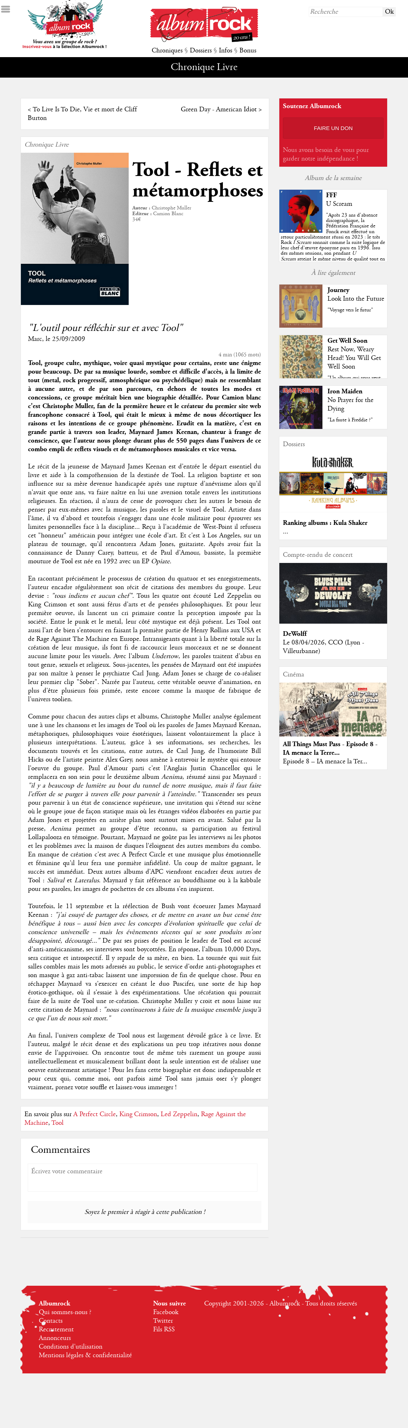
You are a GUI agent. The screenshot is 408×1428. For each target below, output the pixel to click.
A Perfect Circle (94, 1114)
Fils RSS (164, 1329)
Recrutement (56, 1329)
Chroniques (167, 50)
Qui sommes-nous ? (65, 1312)
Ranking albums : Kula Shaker (325, 523)
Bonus (247, 50)
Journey (338, 290)
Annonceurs (55, 1338)
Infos (225, 50)
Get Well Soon (347, 341)
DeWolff (295, 634)
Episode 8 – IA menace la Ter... (325, 761)
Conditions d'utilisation (70, 1346)
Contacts (51, 1321)
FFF (331, 195)
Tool (57, 1123)
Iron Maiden (344, 391)
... (285, 531)
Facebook (165, 1312)
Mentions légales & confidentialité (85, 1355)
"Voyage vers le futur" (350, 310)
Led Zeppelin (179, 1114)
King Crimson (138, 1114)
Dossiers (201, 50)
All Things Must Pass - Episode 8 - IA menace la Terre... (330, 748)
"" (333, 242)
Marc (35, 339)
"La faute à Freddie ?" (350, 420)
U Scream (339, 204)
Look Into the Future (355, 299)
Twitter (163, 1321)
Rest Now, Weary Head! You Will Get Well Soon (354, 358)
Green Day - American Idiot (219, 109)
